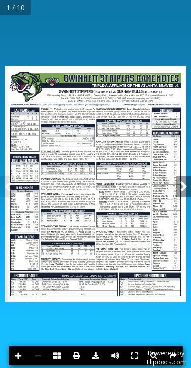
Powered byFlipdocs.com (166, 357)
